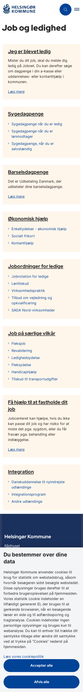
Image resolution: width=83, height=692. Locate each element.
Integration (21, 471)
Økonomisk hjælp (28, 218)
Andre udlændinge (27, 501)
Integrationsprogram (29, 494)
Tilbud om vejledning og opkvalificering (32, 300)
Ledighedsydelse (26, 357)
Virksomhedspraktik (28, 290)
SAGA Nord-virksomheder (33, 310)
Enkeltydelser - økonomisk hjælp (39, 229)
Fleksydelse (21, 365)
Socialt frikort (23, 236)
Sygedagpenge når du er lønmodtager (32, 134)
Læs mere (16, 91)
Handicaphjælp (24, 372)
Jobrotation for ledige (30, 276)
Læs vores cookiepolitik (24, 656)
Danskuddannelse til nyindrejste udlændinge (38, 484)
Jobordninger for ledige (35, 266)
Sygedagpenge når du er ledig (37, 124)
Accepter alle (41, 665)
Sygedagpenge (26, 113)
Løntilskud (20, 283)
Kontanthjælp (23, 243)
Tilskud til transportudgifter (35, 379)
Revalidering (22, 350)
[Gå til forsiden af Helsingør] (28, 9)
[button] (78, 9)
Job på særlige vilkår (31, 333)
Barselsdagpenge (28, 172)
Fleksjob (18, 343)
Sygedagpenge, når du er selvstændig (33, 146)
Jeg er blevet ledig (29, 51)
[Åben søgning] (65, 10)
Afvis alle (41, 682)
